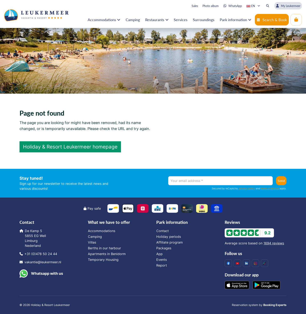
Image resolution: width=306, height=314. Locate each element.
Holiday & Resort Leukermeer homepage (70, 147)
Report (161, 265)
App (159, 254)
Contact (162, 231)
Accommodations (101, 231)
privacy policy (247, 188)
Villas (92, 242)
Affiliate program (169, 242)
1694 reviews (273, 243)
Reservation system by (259, 305)
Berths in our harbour (104, 248)
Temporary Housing (103, 260)
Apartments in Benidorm (107, 254)
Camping (95, 237)
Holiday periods (168, 237)
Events (161, 260)
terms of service (270, 188)
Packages (163, 248)
